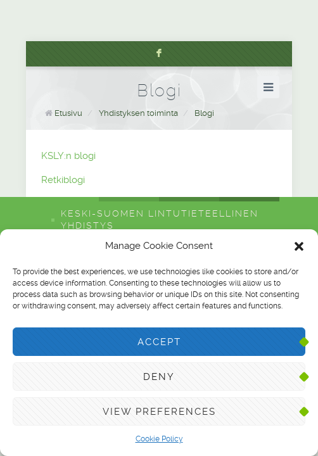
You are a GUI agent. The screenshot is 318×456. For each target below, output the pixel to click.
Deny (159, 377)
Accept (159, 342)
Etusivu (68, 113)
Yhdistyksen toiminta (138, 113)
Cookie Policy (159, 438)
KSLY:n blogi (68, 156)
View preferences (159, 411)
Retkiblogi (63, 180)
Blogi (204, 113)
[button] (299, 246)
